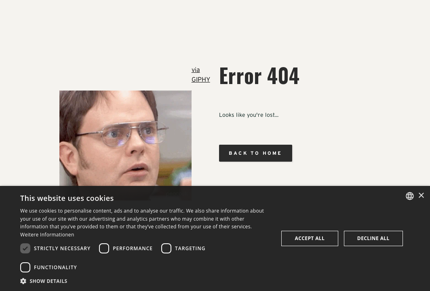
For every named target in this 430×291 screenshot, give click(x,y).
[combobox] (410, 196)
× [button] (421, 196)
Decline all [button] (373, 238)
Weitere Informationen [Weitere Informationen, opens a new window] (47, 234)
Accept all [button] (310, 238)
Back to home (255, 153)
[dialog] (215, 238)
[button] (145, 281)
